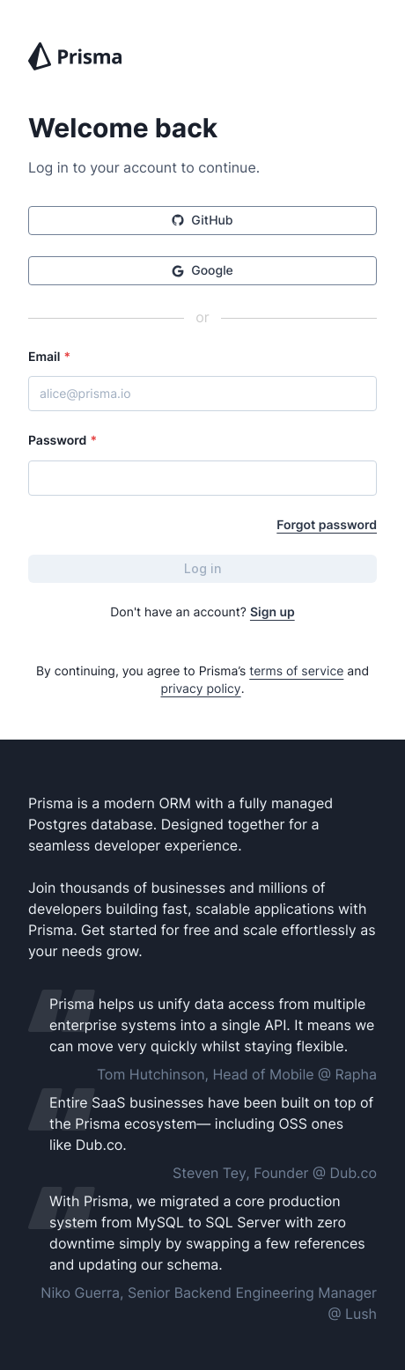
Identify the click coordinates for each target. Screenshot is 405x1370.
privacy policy (200, 688)
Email (49, 357)
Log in (202, 568)
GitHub (202, 220)
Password (62, 440)
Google (202, 270)
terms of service (296, 671)
